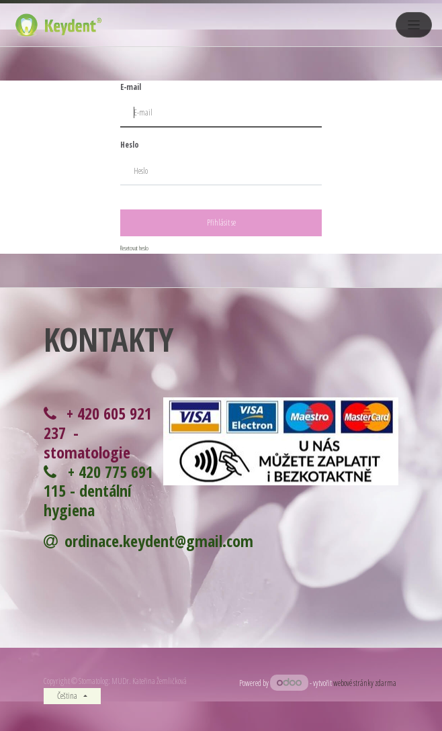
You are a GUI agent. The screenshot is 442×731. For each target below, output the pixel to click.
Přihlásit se (221, 222)
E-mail (130, 87)
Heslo (129, 144)
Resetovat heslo (134, 248)
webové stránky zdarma (365, 683)
